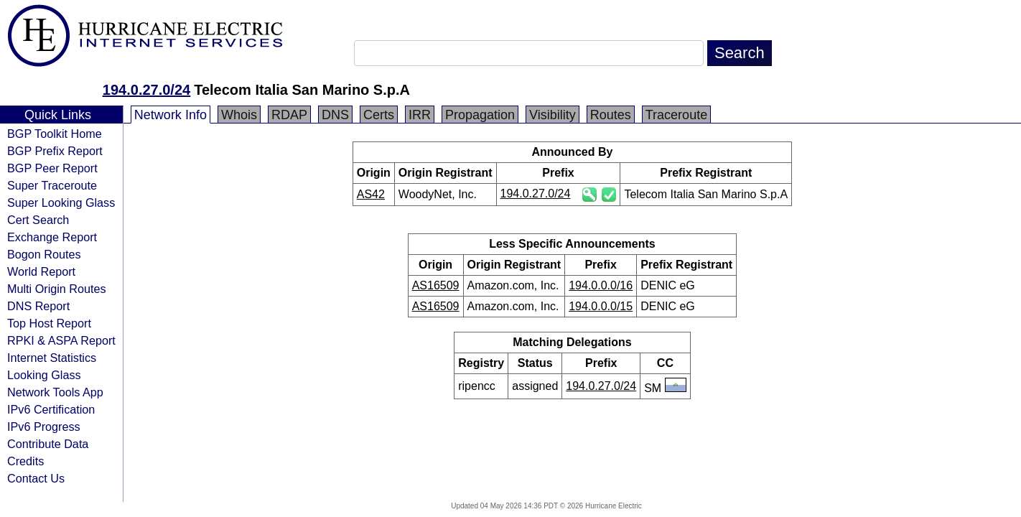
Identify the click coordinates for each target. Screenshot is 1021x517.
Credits (25, 461)
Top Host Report (49, 323)
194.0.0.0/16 (601, 285)
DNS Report (38, 305)
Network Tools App (55, 392)
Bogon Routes (44, 254)
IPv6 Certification (51, 409)
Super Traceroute (52, 185)
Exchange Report (52, 236)
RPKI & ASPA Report (61, 340)
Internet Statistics (51, 357)
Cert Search (38, 219)
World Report (41, 271)
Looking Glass (44, 374)
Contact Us (36, 478)
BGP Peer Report (52, 168)
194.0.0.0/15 (601, 306)
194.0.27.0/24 (146, 90)
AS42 (371, 194)
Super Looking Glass (61, 202)
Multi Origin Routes (56, 288)
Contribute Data (47, 443)
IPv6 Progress (43, 426)
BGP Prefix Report (55, 150)
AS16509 (436, 285)
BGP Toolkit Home (54, 133)
